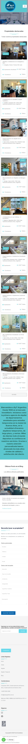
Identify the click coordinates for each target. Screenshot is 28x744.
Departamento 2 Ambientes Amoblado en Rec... (14, 257)
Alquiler (3, 668)
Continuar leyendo (6, 508)
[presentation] (12, 608)
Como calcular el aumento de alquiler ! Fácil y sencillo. (13, 499)
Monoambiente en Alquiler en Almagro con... (14, 178)
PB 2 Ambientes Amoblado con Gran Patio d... (13, 335)
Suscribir (23, 631)
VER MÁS (14, 394)
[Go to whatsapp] (3, 740)
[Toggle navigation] (25, 6)
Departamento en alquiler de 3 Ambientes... (12, 139)
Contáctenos (6, 650)
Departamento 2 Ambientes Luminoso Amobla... (14, 296)
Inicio (2, 661)
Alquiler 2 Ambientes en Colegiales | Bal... (13, 62)
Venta (2, 664)
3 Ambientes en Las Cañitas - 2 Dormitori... (12, 217)
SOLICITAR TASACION (8, 613)
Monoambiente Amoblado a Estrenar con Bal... (13, 374)
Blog (2, 675)
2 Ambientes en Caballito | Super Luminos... (12, 100)
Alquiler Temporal (5, 672)
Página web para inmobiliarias (10, 736)
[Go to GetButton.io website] (3, 742)
